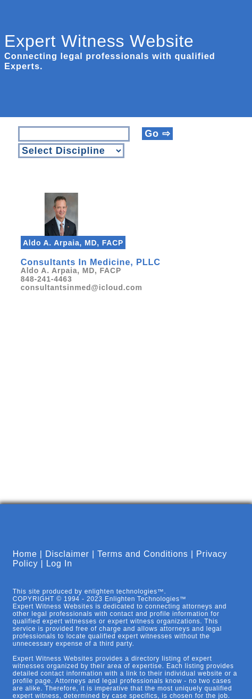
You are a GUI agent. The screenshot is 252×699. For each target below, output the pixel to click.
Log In (59, 563)
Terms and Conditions (142, 553)
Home (25, 553)
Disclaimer (67, 553)
